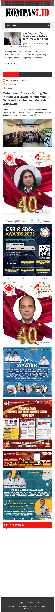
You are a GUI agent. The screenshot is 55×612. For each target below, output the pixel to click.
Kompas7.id (11, 84)
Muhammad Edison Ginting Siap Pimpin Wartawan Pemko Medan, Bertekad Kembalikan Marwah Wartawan (26, 98)
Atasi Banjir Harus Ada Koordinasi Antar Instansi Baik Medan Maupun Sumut (35, 36)
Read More (10, 64)
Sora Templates (22, 606)
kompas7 (9, 88)
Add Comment (26, 46)
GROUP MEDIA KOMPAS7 (17, 80)
